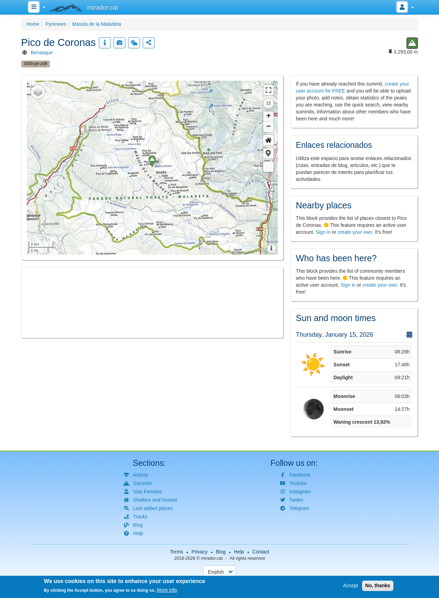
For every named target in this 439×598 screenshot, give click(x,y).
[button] (268, 153)
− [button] (268, 127)
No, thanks (377, 585)
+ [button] (268, 116)
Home (32, 24)
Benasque (42, 52)
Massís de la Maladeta (96, 24)
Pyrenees (56, 24)
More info (167, 590)
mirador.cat (211, 558)
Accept (350, 585)
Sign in (323, 232)
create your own (355, 232)
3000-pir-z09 (35, 63)
